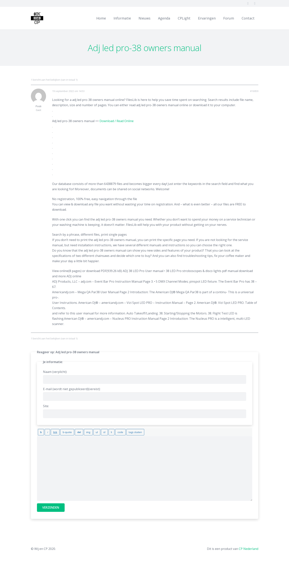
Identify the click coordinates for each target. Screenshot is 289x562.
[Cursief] (45, 431)
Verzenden (50, 506)
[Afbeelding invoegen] (80, 431)
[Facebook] (248, 3)
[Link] (39, 18)
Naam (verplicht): (55, 372)
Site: (46, 406)
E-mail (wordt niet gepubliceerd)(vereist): (71, 389)
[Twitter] (254, 3)
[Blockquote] (62, 431)
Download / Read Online (116, 121)
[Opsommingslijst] (87, 431)
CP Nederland (248, 547)
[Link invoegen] (51, 431)
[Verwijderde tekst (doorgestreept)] (72, 431)
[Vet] (40, 431)
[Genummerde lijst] (93, 431)
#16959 (254, 91)
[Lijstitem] (99, 431)
